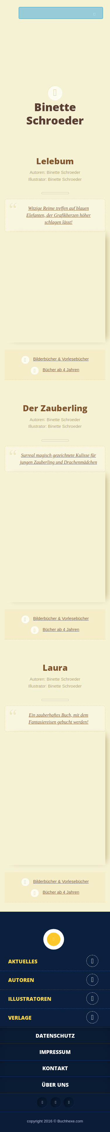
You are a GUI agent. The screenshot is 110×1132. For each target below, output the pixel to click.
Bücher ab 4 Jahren (61, 369)
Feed (42, 1102)
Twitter (69, 1102)
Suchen (96, 14)
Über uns (55, 1084)
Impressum (55, 1051)
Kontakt (55, 1068)
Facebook (55, 1102)
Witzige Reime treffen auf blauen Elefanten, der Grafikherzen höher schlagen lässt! (58, 215)
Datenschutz (55, 1035)
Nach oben (53, 939)
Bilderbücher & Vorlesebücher (61, 359)
